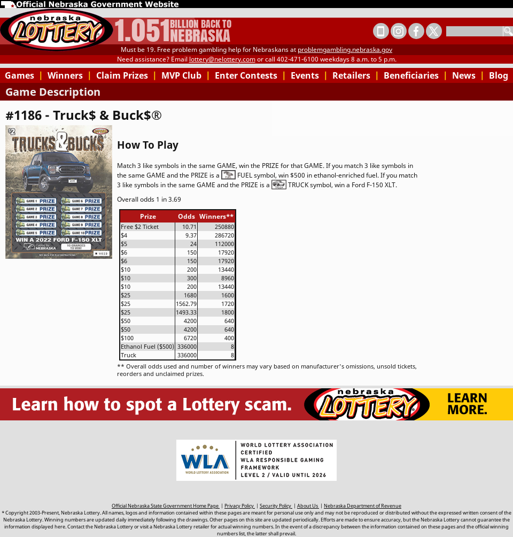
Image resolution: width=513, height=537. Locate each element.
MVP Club (186, 75)
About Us (308, 505)
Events (309, 75)
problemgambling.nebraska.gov (345, 49)
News (468, 75)
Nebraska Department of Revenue (362, 505)
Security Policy (276, 505)
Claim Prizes (126, 75)
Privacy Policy (239, 505)
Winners (70, 75)
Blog (498, 75)
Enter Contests (250, 75)
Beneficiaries (416, 75)
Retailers (355, 75)
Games (24, 75)
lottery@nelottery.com (222, 59)
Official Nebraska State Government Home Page (166, 505)
